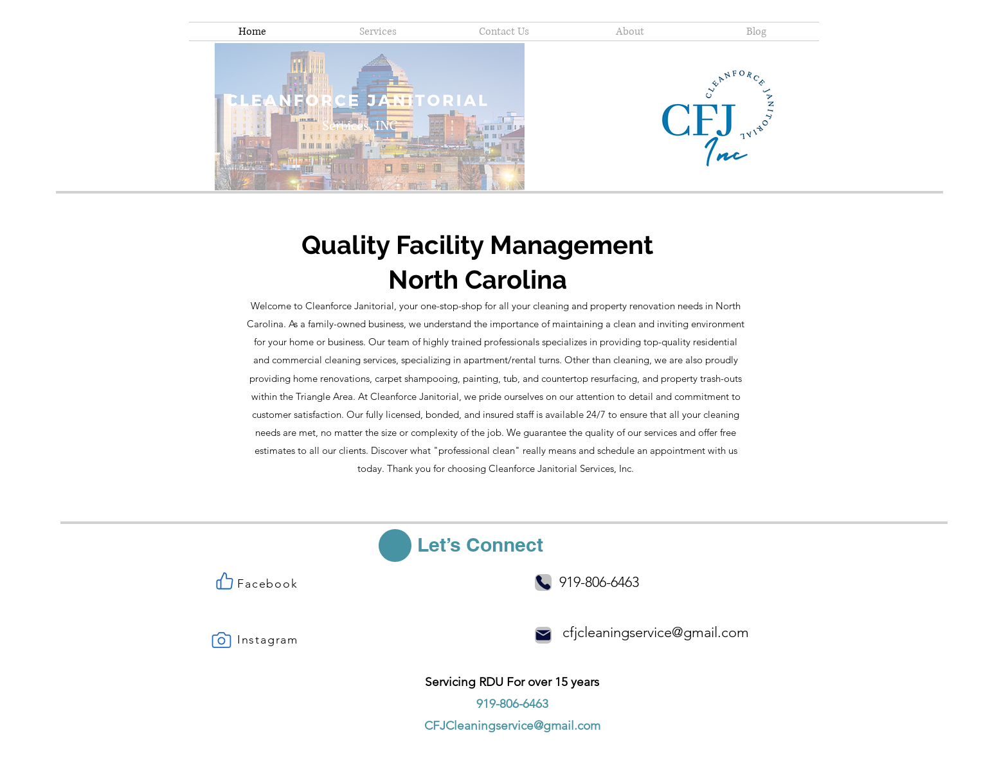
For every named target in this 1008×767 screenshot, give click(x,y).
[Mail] (543, 635)
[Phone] (543, 582)
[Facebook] (269, 584)
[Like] (224, 580)
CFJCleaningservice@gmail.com (512, 725)
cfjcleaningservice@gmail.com (655, 632)
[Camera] (221, 640)
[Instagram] (269, 640)
